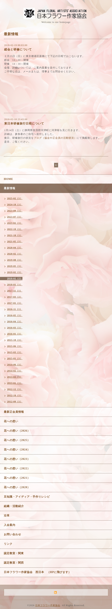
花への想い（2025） (17, 440)
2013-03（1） (14, 377)
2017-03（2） (14, 297)
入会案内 (9, 525)
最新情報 (9, 188)
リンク (8, 543)
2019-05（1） (14, 266)
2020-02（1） (14, 253)
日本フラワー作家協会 (47, 605)
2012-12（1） (14, 389)
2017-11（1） (14, 290)
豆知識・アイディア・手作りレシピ (27, 496)
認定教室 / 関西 (14, 562)
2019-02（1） (14, 272)
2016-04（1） (14, 321)
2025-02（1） (14, 198)
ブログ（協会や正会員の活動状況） (55, 137)
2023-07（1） (14, 217)
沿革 (7, 515)
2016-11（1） (14, 309)
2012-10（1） (14, 395)
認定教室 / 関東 (14, 553)
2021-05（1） (14, 241)
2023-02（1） (14, 223)
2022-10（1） (14, 229)
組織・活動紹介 (14, 506)
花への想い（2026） (17, 430)
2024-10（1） (14, 204)
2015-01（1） (14, 358)
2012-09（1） (14, 401)
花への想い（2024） (17, 449)
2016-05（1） (14, 315)
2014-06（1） (14, 364)
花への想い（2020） (17, 487)
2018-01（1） (14, 284)
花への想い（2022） (17, 468)
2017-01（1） (14, 303)
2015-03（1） (14, 352)
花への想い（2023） (17, 459)
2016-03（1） (14, 327)
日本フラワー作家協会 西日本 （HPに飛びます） (37, 572)
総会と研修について (18, 49)
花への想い (11, 421)
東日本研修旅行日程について (24, 123)
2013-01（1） (14, 383)
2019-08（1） (14, 260)
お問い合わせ (12, 534)
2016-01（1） (14, 333)
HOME (8, 179)
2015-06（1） (14, 346)
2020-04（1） (14, 247)
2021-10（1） (14, 235)
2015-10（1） (14, 340)
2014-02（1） (14, 370)
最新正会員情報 (14, 411)
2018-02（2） (14, 278)
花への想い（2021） (17, 477)
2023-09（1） (14, 210)
